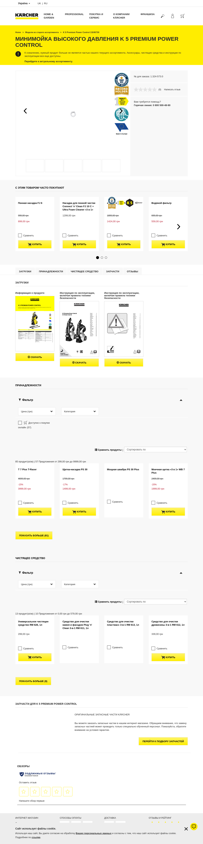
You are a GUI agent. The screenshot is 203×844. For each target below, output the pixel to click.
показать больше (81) (34, 489)
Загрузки (25, 258)
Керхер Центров (130, 785)
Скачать (35, 344)
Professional (74, 14)
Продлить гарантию (25, 766)
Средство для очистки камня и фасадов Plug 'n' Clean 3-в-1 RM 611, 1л (77, 566)
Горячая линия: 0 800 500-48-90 (152, 105)
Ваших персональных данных (93, 833)
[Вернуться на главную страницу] (28, 16)
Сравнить (28, 222)
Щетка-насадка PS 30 (75, 423)
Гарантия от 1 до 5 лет (27, 762)
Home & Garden (49, 16)
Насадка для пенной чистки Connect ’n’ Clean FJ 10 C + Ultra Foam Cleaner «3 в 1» (79, 206)
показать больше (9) (33, 615)
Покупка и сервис (96, 16)
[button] (25, 110)
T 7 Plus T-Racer (27, 423)
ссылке (36, 837)
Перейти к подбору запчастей (163, 675)
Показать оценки (157, 775)
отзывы (132, 258)
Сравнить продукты (108, 404)
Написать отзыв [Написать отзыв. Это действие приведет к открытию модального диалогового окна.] (172, 89)
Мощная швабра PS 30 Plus (123, 440)
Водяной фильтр (161, 203)
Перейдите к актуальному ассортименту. (49, 61)
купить (35, 231)
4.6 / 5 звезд (155, 766)
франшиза (147, 14)
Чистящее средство (84, 258)
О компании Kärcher (121, 16)
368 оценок (154, 771)
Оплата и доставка (25, 757)
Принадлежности (51, 258)
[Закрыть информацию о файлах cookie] (186, 828)
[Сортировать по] (155, 404)
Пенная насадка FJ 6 (30, 203)
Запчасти (112, 258)
